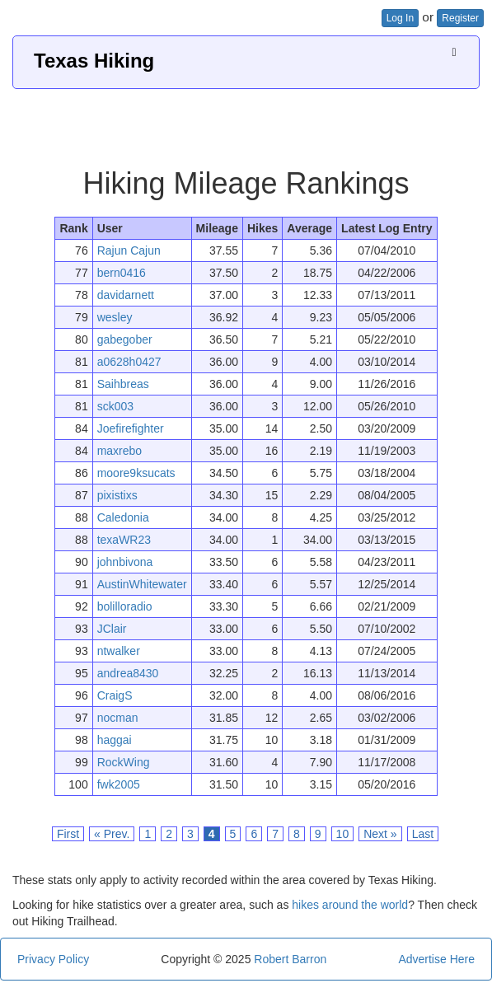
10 (342, 833)
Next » (379, 833)
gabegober (124, 339)
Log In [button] (400, 18)
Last (422, 833)
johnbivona (125, 562)
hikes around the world (350, 904)
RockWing (123, 762)
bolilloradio (124, 606)
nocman (117, 717)
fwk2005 (118, 784)
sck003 (115, 406)
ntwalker (118, 651)
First (68, 833)
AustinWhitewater (142, 584)
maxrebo (119, 450)
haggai (114, 740)
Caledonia (123, 517)
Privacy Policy (53, 959)
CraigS (115, 695)
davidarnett (125, 295)
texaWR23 (124, 539)
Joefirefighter (130, 428)
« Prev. (111, 833)
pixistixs (117, 495)
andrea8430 (128, 673)
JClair (112, 628)
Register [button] (460, 18)
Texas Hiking (94, 60)
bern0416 (121, 272)
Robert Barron (290, 959)
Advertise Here (436, 959)
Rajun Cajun (129, 250)
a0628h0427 (129, 361)
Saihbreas (123, 384)
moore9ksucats (136, 473)
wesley (115, 317)
